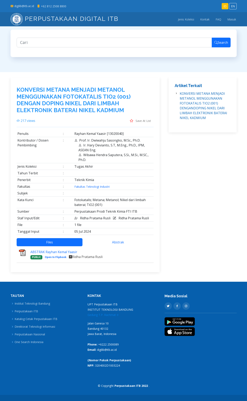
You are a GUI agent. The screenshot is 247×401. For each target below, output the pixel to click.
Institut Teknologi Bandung (32, 303)
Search (221, 45)
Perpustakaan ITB (26, 311)
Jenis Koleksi (186, 19)
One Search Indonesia (29, 342)
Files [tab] (49, 244)
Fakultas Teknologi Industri (92, 189)
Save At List (140, 123)
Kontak (205, 19)
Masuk (231, 19)
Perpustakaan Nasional (30, 334)
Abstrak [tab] (118, 244)
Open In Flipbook (55, 259)
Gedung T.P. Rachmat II (103, 315)
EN (233, 6)
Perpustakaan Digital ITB (64, 18)
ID (225, 6)
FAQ (218, 19)
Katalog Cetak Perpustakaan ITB (36, 319)
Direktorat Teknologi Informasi (35, 326)
